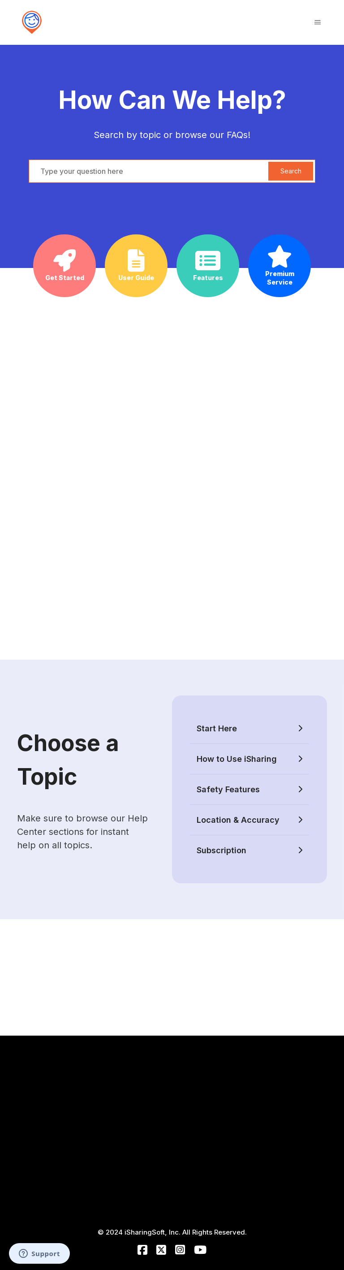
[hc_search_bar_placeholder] (172, 171)
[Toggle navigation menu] (317, 22)
